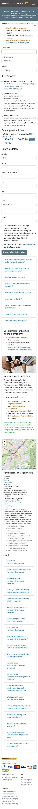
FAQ (22, 777)
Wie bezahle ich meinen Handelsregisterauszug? (15, 698)
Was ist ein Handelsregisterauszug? (15, 562)
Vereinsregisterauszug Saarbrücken (18, 545)
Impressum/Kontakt (9, 791)
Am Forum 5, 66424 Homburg (12, 502)
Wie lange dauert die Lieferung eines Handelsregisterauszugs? (18, 591)
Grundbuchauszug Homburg (16, 526)
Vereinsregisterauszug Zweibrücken (18, 548)
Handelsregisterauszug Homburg (17, 550)
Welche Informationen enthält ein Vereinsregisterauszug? (17, 269)
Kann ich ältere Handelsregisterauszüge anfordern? (16, 665)
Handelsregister (26, 785)
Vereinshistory (11, 93)
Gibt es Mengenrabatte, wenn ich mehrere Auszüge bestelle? (19, 707)
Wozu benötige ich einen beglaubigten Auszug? (16, 620)
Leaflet (18, 468)
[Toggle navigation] (33, 4)
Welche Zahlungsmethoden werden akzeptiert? (17, 285)
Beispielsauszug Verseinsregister (17, 43)
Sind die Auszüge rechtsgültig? (16, 321)
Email (4, 217)
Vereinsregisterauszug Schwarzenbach (19, 536)
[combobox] (19, 51)
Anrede (4, 154)
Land (3, 201)
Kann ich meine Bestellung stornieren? (16, 725)
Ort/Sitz (4, 66)
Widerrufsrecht (30, 245)
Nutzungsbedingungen (10, 799)
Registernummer (7, 57)
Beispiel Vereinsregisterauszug (13, 88)
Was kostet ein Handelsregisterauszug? (15, 629)
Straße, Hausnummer (9, 173)
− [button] (4, 444)
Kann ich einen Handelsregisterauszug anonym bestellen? (18, 676)
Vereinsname (6, 48)
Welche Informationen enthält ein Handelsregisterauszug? (19, 571)
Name (4, 163)
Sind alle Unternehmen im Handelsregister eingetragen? (17, 638)
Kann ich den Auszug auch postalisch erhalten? (16, 716)
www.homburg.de (9, 506)
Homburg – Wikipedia (14, 531)
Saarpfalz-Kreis (8, 482)
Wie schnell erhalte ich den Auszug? (18, 293)
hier (35, 25)
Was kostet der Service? (13, 299)
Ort (3, 191)
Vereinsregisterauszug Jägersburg (17, 543)
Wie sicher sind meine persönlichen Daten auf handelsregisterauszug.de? (16, 688)
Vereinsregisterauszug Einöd (16, 538)
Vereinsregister (11, 397)
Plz (3, 182)
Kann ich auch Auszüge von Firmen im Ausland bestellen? (17, 646)
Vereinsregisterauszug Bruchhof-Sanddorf (20, 541)
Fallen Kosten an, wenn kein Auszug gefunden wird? (18, 306)
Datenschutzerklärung (9, 796)
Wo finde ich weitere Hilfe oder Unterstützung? (18, 745)
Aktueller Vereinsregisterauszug (18, 81)
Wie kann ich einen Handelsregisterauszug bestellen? (15, 581)
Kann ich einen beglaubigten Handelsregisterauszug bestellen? (17, 610)
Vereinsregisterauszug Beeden (16, 533)
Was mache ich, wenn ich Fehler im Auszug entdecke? (18, 655)
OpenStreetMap (26, 468)
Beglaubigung (11, 115)
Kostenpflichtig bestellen (14, 252)
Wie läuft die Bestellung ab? (15, 277)
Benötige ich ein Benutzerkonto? (16, 314)
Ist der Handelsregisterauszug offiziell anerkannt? (18, 600)
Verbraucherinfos (8, 794)
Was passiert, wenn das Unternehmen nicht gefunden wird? (17, 734)
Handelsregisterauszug (15, 3)
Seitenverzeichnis (8, 801)
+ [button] (4, 441)
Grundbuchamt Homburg (15, 528)
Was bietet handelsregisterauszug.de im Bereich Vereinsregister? (18, 261)
